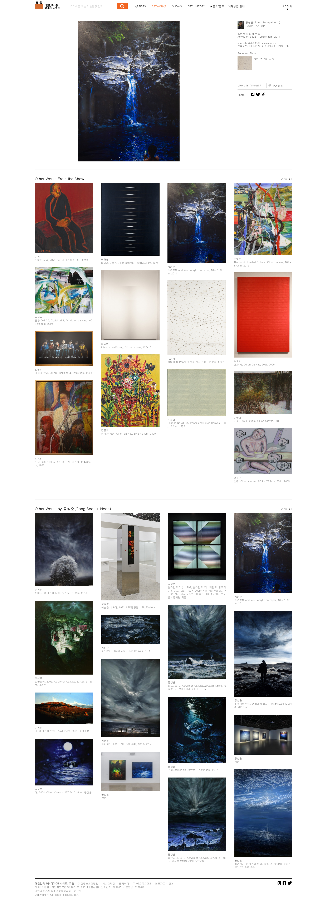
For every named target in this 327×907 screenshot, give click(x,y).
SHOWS (177, 6)
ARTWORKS (159, 6)
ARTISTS (140, 6)
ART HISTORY (196, 6)
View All (286, 179)
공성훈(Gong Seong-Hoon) (262, 22)
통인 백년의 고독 (264, 58)
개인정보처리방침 (88, 883)
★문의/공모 (217, 6)
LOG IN (287, 6)
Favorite (278, 85)
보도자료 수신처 (164, 883)
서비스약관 (108, 883)
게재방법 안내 (236, 6)
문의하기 (124, 883)
